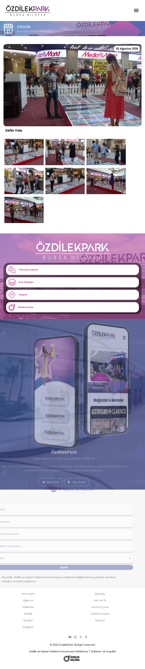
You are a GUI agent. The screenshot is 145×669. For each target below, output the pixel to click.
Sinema (94, 624)
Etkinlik (22, 617)
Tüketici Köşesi (93, 617)
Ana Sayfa (21, 597)
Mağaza (22, 631)
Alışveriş (94, 597)
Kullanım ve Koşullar (103, 655)
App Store (45, 485)
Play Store (70, 485)
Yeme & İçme (93, 611)
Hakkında (22, 611)
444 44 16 (93, 604)
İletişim (21, 624)
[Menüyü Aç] (136, 10)
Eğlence (22, 604)
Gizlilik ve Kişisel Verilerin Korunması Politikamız (58, 655)
